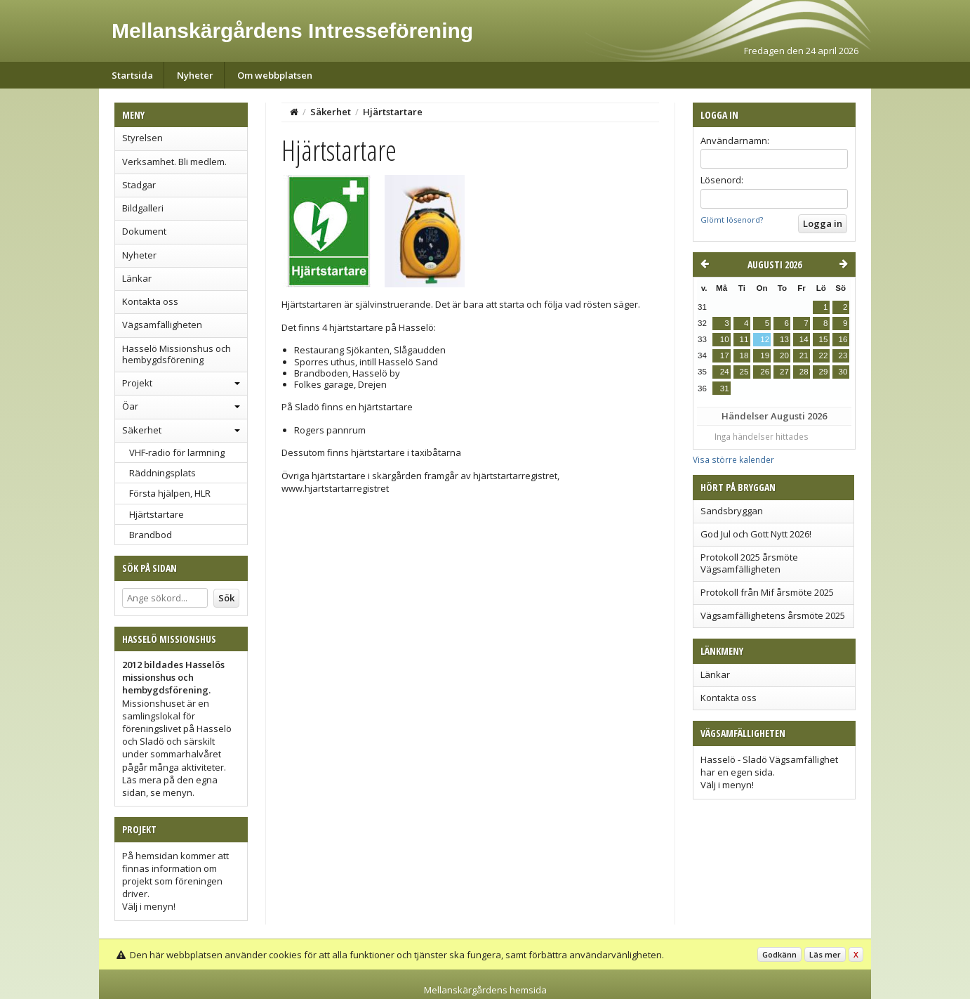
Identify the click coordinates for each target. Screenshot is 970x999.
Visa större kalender (733, 459)
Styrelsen (142, 137)
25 (744, 371)
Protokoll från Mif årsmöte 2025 (767, 592)
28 (804, 371)
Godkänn (779, 954)
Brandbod (150, 534)
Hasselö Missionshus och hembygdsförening (176, 354)
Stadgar (139, 184)
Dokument (144, 231)
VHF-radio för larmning (177, 452)
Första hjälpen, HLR (170, 493)
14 (804, 339)
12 (764, 339)
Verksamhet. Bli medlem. (174, 161)
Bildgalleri (143, 208)
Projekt (137, 383)
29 (823, 371)
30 (843, 371)
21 (804, 355)
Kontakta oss (150, 301)
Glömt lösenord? (731, 219)
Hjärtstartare (156, 514)
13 (784, 339)
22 (823, 355)
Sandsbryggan (731, 510)
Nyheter (195, 75)
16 (843, 339)
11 (744, 339)
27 (784, 371)
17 (724, 355)
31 (724, 388)
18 (744, 355)
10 (724, 339)
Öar (130, 406)
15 (823, 339)
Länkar (137, 278)
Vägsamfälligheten (162, 324)
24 (724, 371)
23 (843, 355)
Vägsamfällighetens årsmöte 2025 (772, 615)
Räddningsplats (162, 472)
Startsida (132, 75)
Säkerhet (141, 430)
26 (764, 371)
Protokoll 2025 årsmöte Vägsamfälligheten (749, 563)
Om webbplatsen (274, 75)
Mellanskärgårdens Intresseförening (292, 30)
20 (784, 355)
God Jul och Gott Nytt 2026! (755, 534)
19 (764, 355)
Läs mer (825, 954)
